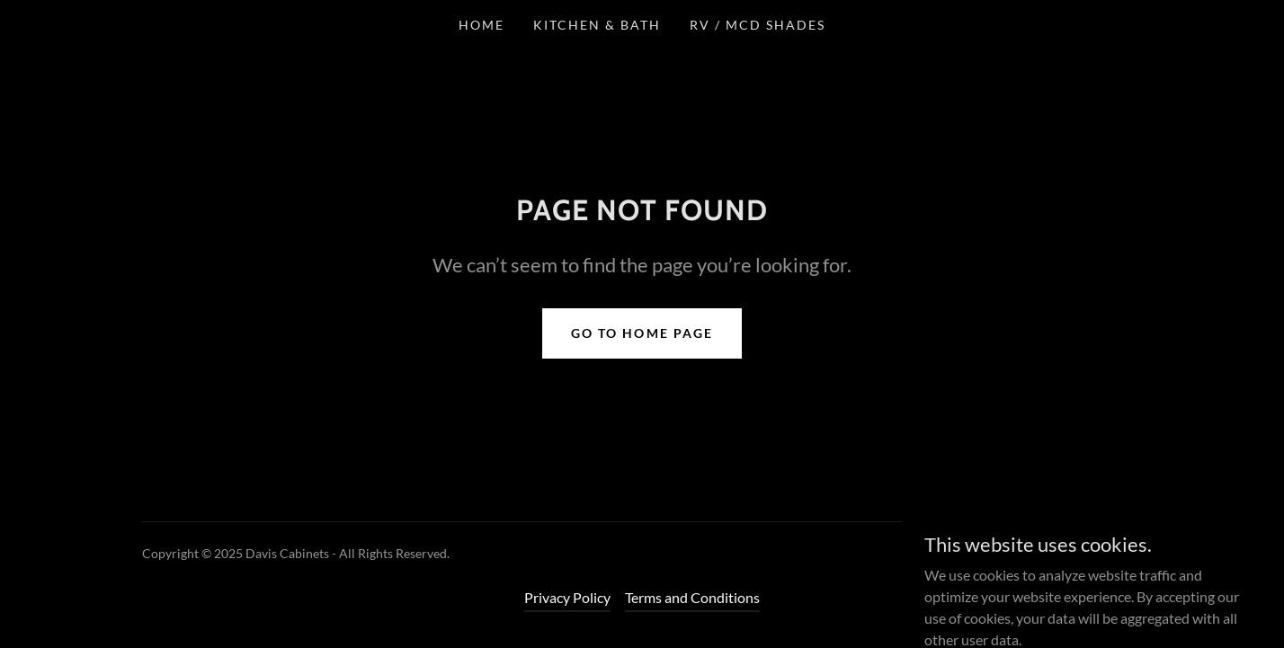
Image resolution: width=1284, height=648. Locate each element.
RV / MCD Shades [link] (757, 24)
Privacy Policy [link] (567, 597)
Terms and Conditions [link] (692, 597)
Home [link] (481, 24)
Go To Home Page (641, 333)
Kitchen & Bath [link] (597, 24)
